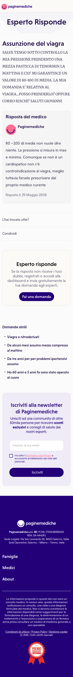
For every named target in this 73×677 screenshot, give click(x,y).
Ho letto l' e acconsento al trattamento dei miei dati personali (36, 458)
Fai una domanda (36, 296)
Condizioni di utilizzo (17, 631)
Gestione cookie (58, 631)
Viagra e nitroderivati (23, 337)
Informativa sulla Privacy (38, 455)
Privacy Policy (39, 631)
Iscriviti (37, 472)
